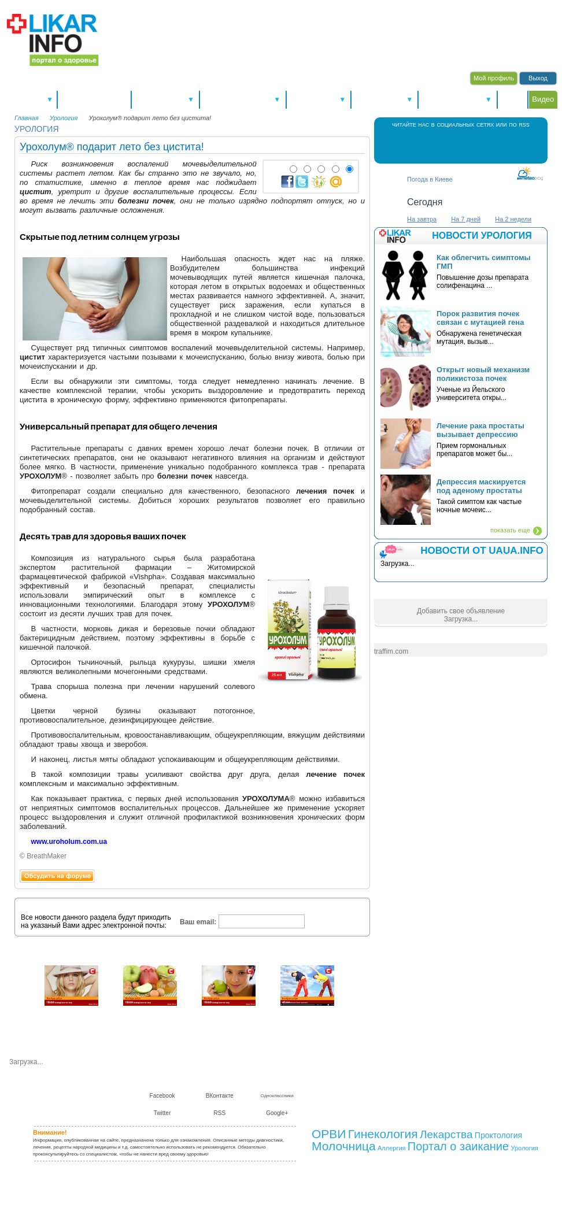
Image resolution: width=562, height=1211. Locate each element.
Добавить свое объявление (461, 611)
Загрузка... (461, 619)
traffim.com (391, 651)
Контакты (357, 1087)
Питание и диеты (458, 99)
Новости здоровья (94, 99)
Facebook (426, 144)
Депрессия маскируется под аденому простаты (481, 486)
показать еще (510, 530)
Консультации (384, 99)
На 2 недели (513, 219)
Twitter (472, 144)
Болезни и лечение (242, 99)
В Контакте (449, 144)
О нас (326, 1087)
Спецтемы (30, 99)
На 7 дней (465, 219)
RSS (495, 144)
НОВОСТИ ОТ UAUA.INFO (481, 550)
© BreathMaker (43, 856)
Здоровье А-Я (165, 99)
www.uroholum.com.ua (69, 842)
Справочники (318, 99)
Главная (26, 117)
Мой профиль (494, 78)
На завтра (422, 219)
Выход (538, 78)
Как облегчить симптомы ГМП (484, 262)
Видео (543, 99)
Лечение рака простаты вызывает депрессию (480, 430)
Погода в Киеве (430, 179)
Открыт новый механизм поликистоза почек (483, 374)
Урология (64, 117)
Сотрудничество (403, 1087)
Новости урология (482, 235)
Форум (512, 99)
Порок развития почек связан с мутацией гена (480, 318)
